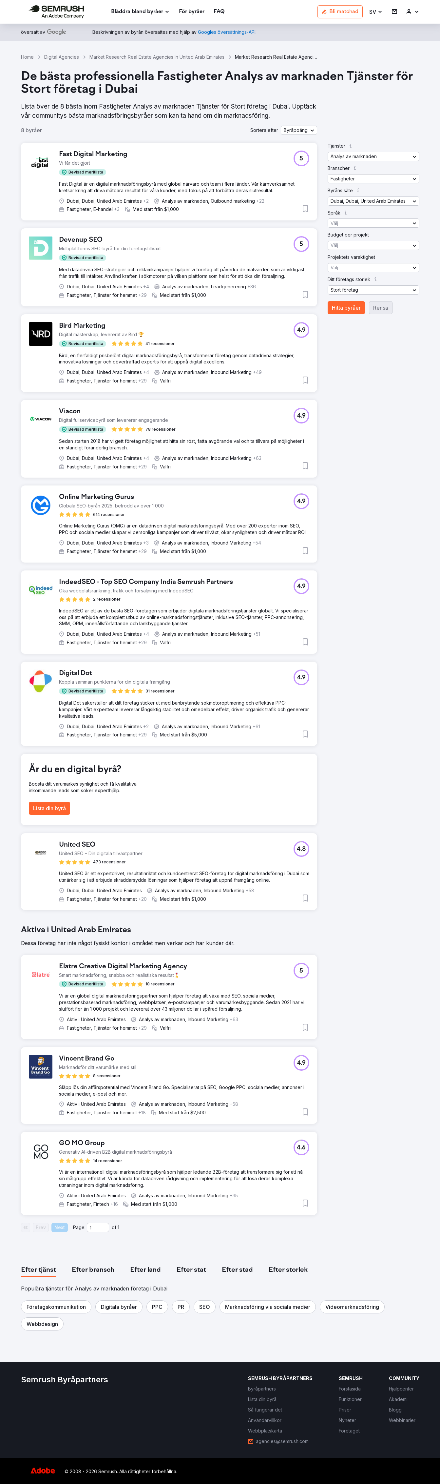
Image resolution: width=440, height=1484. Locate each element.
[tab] (38, 1270)
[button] (376, 12)
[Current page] (98, 1227)
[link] (191, 12)
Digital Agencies (61, 57)
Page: (79, 1227)
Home (27, 57)
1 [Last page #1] (118, 1227)
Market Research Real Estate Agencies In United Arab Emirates (156, 57)
